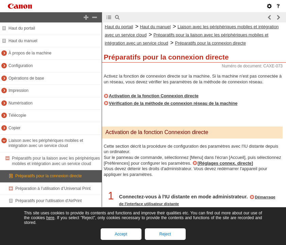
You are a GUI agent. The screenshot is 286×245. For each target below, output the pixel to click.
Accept (121, 234)
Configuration (21, 65)
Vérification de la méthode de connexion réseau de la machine (173, 103)
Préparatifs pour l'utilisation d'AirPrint (48, 200)
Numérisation (21, 103)
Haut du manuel (23, 40)
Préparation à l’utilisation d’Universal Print (52, 188)
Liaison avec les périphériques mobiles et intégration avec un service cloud (46, 143)
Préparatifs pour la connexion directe (48, 176)
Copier (14, 128)
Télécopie (17, 115)
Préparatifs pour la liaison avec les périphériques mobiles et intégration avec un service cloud (56, 161)
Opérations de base (26, 78)
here (50, 217)
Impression (19, 90)
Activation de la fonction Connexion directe (154, 95)
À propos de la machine (30, 53)
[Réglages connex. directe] (225, 163)
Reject (165, 234)
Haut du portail (22, 28)
